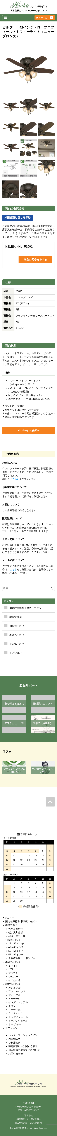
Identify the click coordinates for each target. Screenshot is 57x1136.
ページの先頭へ (28, 430)
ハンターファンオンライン (23, 1035)
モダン (12, 1006)
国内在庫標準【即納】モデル (25, 608)
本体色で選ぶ (12, 962)
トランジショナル (18, 1020)
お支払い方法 (9, 463)
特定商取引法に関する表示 (23, 1046)
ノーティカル (15, 1009)
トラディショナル (18, 1017)
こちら (15, 479)
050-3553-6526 (31, 1110)
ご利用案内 (14, 1042)
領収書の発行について (14, 487)
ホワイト (13, 965)
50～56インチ (16, 951)
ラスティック (15, 1013)
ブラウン (13, 973)
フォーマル (14, 995)
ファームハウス (16, 991)
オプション (15, 652)
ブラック (13, 969)
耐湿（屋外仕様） (18, 936)
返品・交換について (13, 539)
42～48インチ (16, 947)
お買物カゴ (14, 1039)
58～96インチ (16, 954)
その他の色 (14, 980)
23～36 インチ (16, 943)
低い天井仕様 (15, 932)
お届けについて (10, 504)
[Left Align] (51, 588)
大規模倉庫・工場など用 (21, 958)
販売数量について (12, 518)
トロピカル (14, 1024)
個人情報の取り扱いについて (24, 1050)
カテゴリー (10, 601)
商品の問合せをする (35, 259)
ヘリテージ (14, 998)
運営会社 (28, 1115)
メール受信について (13, 560)
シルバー (13, 976)
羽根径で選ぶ (12, 940)
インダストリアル (18, 1002)
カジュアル (14, 987)
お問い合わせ (15, 1053)
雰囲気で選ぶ (12, 984)
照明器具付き (15, 929)
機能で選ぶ (11, 925)
